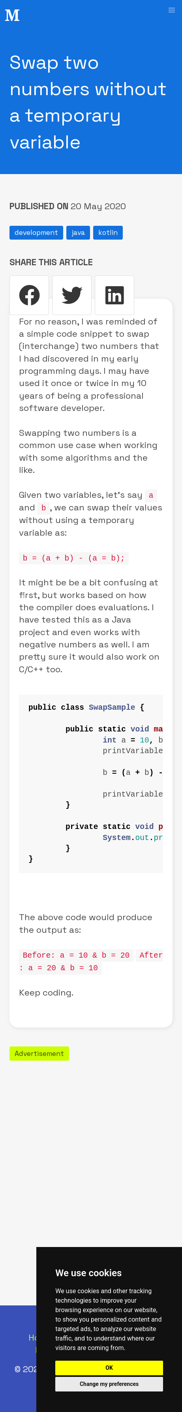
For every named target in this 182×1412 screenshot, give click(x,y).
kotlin (108, 232)
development (36, 232)
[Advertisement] (91, 1152)
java (78, 232)
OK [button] (109, 1368)
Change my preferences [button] (109, 1384)
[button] (171, 10)
